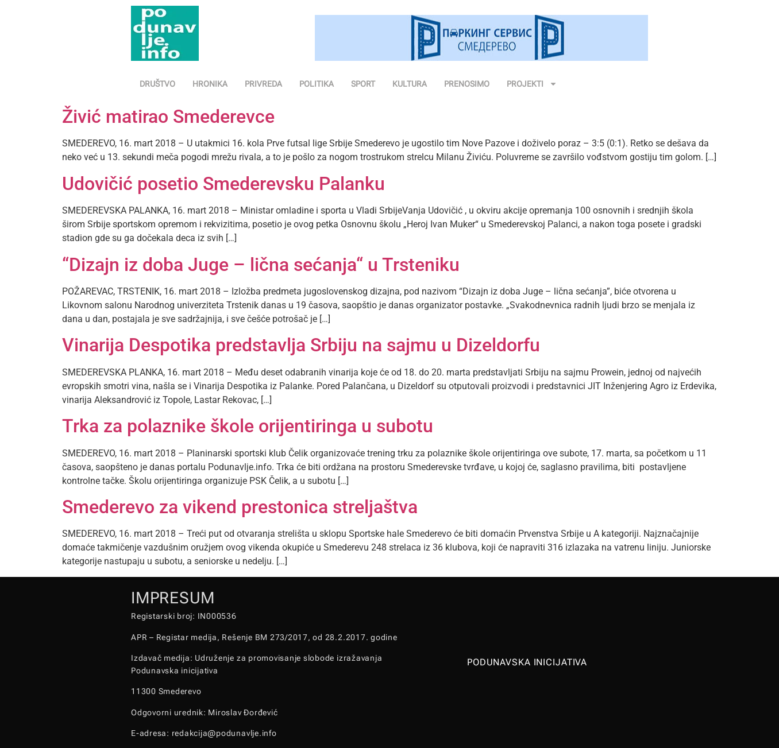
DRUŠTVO (157, 83)
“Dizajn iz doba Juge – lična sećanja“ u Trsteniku (261, 265)
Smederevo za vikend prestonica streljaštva (240, 507)
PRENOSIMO (466, 83)
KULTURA (409, 83)
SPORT (363, 83)
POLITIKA (316, 83)
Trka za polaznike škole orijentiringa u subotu (247, 426)
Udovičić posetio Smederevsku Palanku (223, 184)
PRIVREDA (263, 83)
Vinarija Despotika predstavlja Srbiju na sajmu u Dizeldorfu (301, 345)
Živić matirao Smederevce (168, 116)
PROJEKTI (532, 84)
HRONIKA (209, 83)
